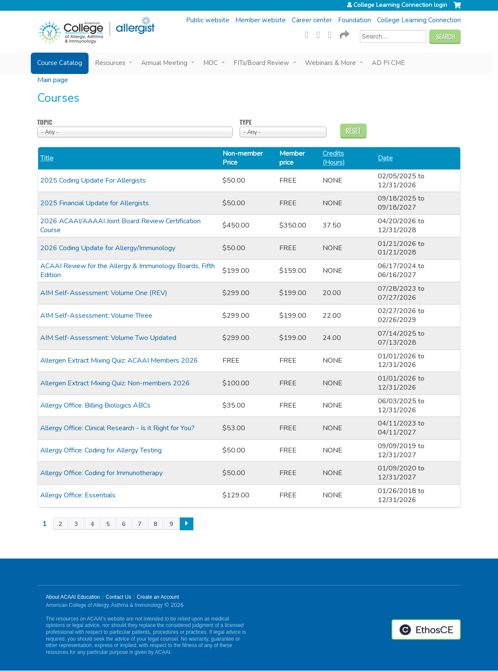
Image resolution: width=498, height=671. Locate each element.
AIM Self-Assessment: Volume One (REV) (103, 293)
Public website (207, 20)
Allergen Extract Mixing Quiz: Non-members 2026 (115, 383)
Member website (260, 20)
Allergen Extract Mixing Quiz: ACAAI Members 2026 (119, 360)
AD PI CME (388, 63)
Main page (52, 80)
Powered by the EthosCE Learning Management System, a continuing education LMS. (426, 629)
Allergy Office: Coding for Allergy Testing (101, 450)
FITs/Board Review (261, 63)
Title (46, 158)
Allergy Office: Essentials (78, 495)
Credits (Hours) (334, 158)
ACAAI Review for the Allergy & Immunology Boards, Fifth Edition (127, 270)
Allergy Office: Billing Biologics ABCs (95, 405)
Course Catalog (59, 63)
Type (246, 122)
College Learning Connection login (400, 5)
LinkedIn (332, 34)
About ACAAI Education (73, 597)
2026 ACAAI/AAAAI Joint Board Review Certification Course (120, 225)
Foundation (354, 20)
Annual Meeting (164, 63)
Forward (344, 34)
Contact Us (118, 597)
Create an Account (158, 597)
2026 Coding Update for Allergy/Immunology (107, 248)
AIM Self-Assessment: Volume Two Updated (108, 338)
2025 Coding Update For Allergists (93, 180)
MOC (210, 63)
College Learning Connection (419, 20)
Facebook (309, 34)
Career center (312, 20)
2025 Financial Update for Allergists (94, 203)
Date (385, 158)
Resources (110, 63)
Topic (44, 122)
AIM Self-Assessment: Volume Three (96, 315)
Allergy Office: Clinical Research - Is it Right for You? (117, 428)
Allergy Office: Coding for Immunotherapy (101, 473)
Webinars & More (330, 63)
